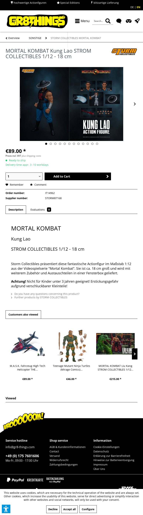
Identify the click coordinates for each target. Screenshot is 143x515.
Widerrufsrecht (59, 460)
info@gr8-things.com (20, 447)
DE (132, 7)
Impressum (100, 464)
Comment (38, 184)
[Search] (108, 21)
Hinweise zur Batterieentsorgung (113, 460)
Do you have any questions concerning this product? (45, 294)
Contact (54, 451)
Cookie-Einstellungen (106, 447)
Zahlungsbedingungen (64, 464)
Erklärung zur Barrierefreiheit (111, 456)
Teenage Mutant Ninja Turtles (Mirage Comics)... (71, 367)
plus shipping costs (31, 155)
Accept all (69, 509)
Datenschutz (101, 451)
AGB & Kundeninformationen (68, 447)
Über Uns (99, 469)
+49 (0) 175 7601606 (22, 455)
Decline (53, 509)
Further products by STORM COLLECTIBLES (39, 297)
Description (16, 209)
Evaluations (41, 209)
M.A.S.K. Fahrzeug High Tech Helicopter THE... (27, 367)
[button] (6, 509)
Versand (55, 456)
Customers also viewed (23, 314)
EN (138, 7)
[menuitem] (81, 21)
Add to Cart (81, 176)
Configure (88, 509)
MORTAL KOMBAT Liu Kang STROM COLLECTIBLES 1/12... (115, 367)
